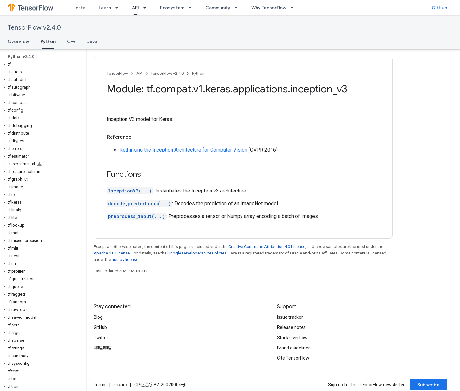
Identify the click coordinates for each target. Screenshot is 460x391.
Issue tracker (290, 317)
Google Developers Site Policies (196, 253)
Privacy (120, 384)
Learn (105, 8)
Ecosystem (172, 8)
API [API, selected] (135, 8)
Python (198, 73)
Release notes (291, 327)
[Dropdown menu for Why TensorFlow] (294, 7)
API (139, 73)
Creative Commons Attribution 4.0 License (266, 246)
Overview (18, 41)
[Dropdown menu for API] (146, 7)
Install (80, 8)
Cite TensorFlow (293, 358)
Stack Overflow (292, 337)
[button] (41, 64)
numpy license (125, 259)
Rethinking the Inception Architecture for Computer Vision (183, 150)
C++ (71, 41)
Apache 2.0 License (112, 253)
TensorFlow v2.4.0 (34, 28)
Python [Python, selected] (48, 41)
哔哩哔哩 (102, 347)
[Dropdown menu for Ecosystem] (192, 7)
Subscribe (429, 384)
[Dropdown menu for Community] (238, 7)
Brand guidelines (293, 347)
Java (92, 41)
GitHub (439, 8)
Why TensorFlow (268, 8)
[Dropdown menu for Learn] (118, 7)
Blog (98, 317)
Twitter (101, 337)
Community (217, 8)
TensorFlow (117, 73)
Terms (100, 384)
